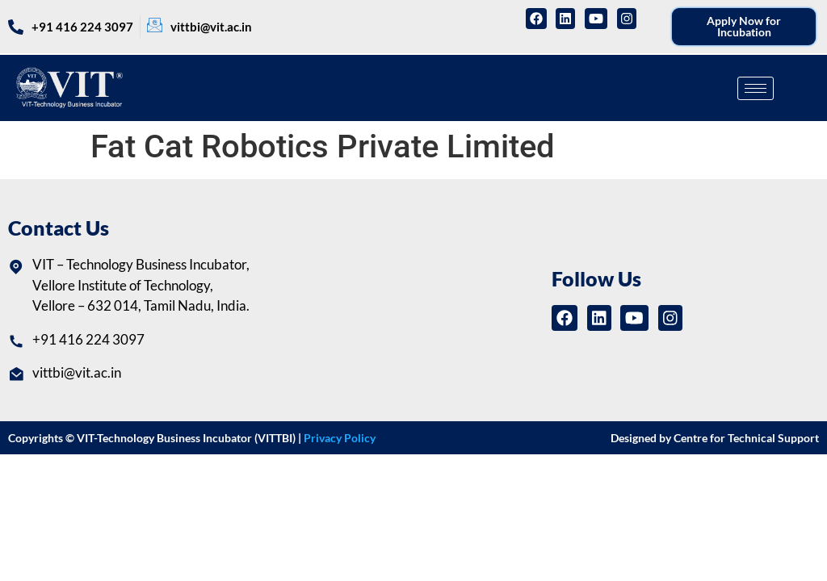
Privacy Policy (340, 438)
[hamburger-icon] (755, 88)
